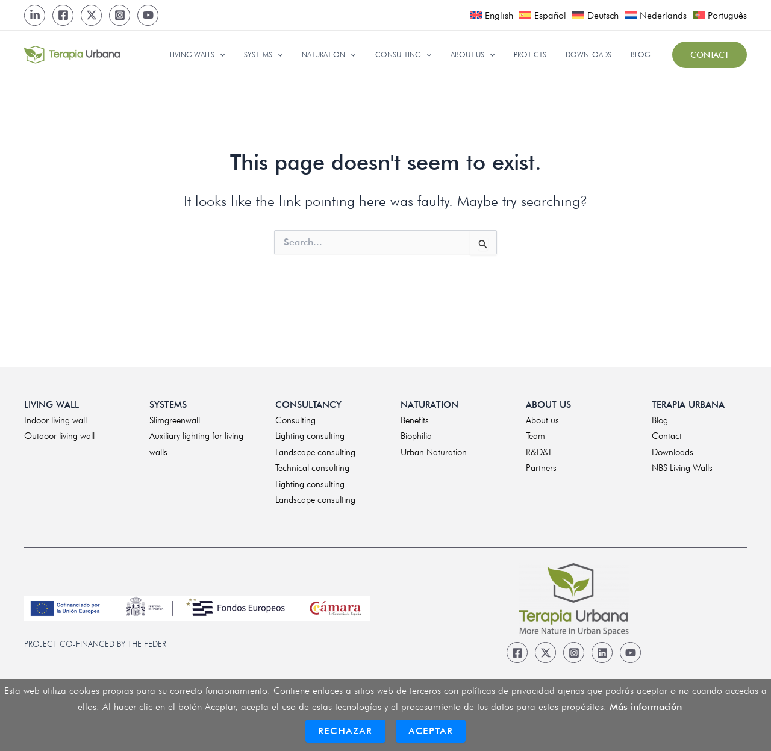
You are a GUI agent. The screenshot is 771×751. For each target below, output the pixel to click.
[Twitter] (91, 15)
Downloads (672, 452)
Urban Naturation (434, 452)
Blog (660, 420)
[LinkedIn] (34, 15)
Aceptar (430, 731)
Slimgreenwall (174, 420)
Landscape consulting (315, 452)
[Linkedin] (602, 652)
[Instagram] (119, 15)
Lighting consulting (310, 436)
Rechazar (345, 731)
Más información (646, 706)
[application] (256, 55)
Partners (541, 468)
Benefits (415, 420)
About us (542, 420)
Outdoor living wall (59, 436)
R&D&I (538, 452)
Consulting (295, 420)
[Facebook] (62, 15)
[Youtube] (147, 15)
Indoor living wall (55, 420)
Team (535, 436)
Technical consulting (312, 468)
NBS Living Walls (682, 468)
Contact (667, 436)
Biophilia (416, 436)
